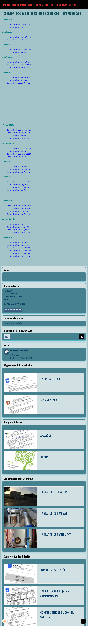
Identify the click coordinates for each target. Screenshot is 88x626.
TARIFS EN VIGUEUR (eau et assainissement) (55, 593)
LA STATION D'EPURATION (53, 492)
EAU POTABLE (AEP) (50, 379)
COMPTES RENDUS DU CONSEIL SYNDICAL (57, 614)
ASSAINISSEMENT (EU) (52, 400)
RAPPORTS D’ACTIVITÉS (53, 570)
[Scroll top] (83, 621)
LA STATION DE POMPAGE (53, 513)
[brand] (39, 4)
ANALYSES (45, 435)
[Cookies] (4, 621)
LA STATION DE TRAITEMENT (55, 534)
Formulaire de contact (13, 309)
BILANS (44, 456)
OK (82, 336)
